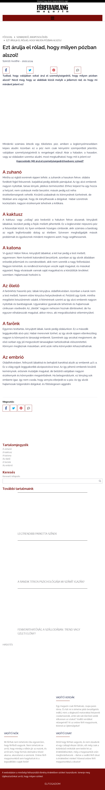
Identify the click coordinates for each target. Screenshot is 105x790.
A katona (7, 455)
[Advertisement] (52, 665)
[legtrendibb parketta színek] (53, 530)
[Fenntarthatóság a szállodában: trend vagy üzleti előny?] (53, 626)
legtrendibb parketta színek (37, 533)
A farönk (7, 462)
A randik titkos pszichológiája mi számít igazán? (51, 581)
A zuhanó (7, 449)
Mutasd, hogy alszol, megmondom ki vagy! (52, 1)
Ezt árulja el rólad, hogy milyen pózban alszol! (34, 40)
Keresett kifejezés (11, 476)
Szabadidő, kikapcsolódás (32, 37)
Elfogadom (52, 783)
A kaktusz (7, 452)
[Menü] (52, 18)
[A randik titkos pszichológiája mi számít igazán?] (53, 578)
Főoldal (7, 37)
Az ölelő (6, 458)
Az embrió (8, 465)
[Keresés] (100, 481)
